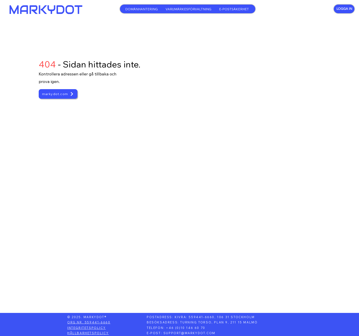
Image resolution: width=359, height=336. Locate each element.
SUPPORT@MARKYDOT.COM (189, 333)
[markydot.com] (58, 94)
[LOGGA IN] (344, 9)
